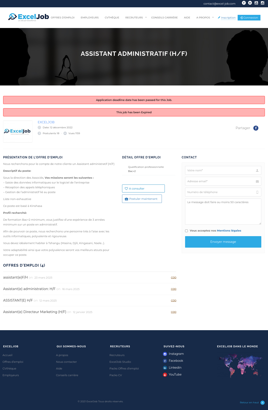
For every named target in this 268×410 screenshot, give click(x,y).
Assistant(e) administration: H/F (29, 289)
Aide (187, 17)
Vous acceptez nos (213, 230)
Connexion (249, 17)
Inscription (228, 17)
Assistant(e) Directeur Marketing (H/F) (34, 312)
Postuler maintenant (141, 199)
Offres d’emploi (63, 17)
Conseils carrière (164, 17)
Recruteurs (134, 17)
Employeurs (90, 17)
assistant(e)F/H (15, 277)
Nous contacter (66, 361)
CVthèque (112, 17)
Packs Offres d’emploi (124, 368)
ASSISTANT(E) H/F (18, 300)
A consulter (134, 188)
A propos (203, 17)
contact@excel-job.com (220, 3)
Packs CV (116, 375)
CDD (173, 277)
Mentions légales (229, 230)
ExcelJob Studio (120, 361)
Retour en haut (252, 403)
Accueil (7, 355)
